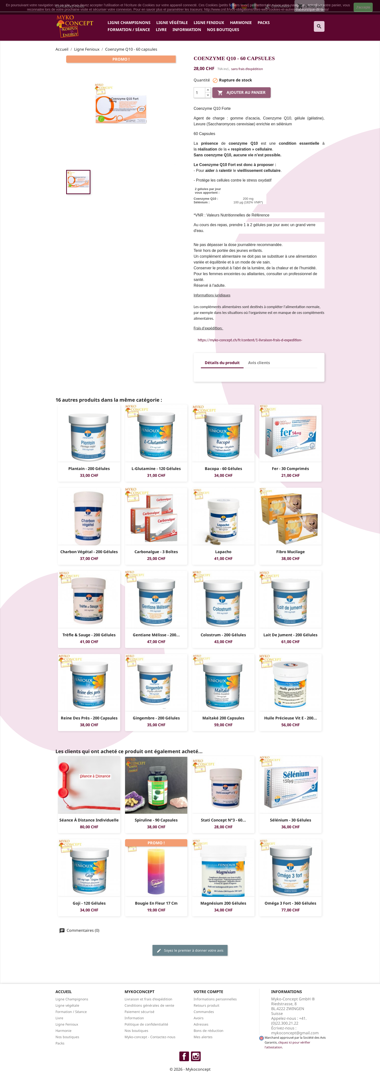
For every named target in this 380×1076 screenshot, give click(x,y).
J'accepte (363, 7)
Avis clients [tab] (259, 362)
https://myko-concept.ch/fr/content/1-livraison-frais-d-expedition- (250, 340)
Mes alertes (203, 1037)
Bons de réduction (208, 1030)
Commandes (204, 1011)
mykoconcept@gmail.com (295, 1033)
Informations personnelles (215, 999)
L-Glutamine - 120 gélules (156, 468)
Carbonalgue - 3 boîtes (156, 551)
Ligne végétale (172, 22)
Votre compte (208, 991)
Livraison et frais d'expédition (148, 999)
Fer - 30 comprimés (290, 468)
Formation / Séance (129, 29)
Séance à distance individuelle (89, 820)
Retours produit (206, 1005)
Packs (264, 22)
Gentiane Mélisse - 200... (156, 635)
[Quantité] (199, 92)
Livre (161, 29)
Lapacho (223, 551)
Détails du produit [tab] (222, 362)
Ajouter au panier (241, 93)
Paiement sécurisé (139, 1011)
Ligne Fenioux (209, 22)
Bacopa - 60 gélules (223, 468)
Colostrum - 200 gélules (223, 635)
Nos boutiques (223, 29)
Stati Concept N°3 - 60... (223, 820)
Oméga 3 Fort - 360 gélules (290, 903)
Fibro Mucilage (290, 551)
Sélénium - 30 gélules (290, 820)
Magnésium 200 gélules (223, 903)
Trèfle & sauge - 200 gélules (89, 635)
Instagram (196, 1056)
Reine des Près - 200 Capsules (89, 718)
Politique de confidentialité (146, 1024)
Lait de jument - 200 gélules (290, 635)
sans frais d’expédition (247, 69)
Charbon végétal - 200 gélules (89, 551)
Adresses (201, 1024)
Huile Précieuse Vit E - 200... (290, 718)
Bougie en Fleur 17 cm (156, 903)
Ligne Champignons (129, 22)
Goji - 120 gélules (89, 903)
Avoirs (199, 1018)
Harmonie (241, 22)
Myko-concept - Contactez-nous (150, 1037)
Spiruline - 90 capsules (156, 820)
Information (187, 29)
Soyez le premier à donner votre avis (190, 950)
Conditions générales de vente (149, 1005)
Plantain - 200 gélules (89, 468)
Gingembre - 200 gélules (156, 718)
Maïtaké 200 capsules (223, 718)
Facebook (184, 1056)
